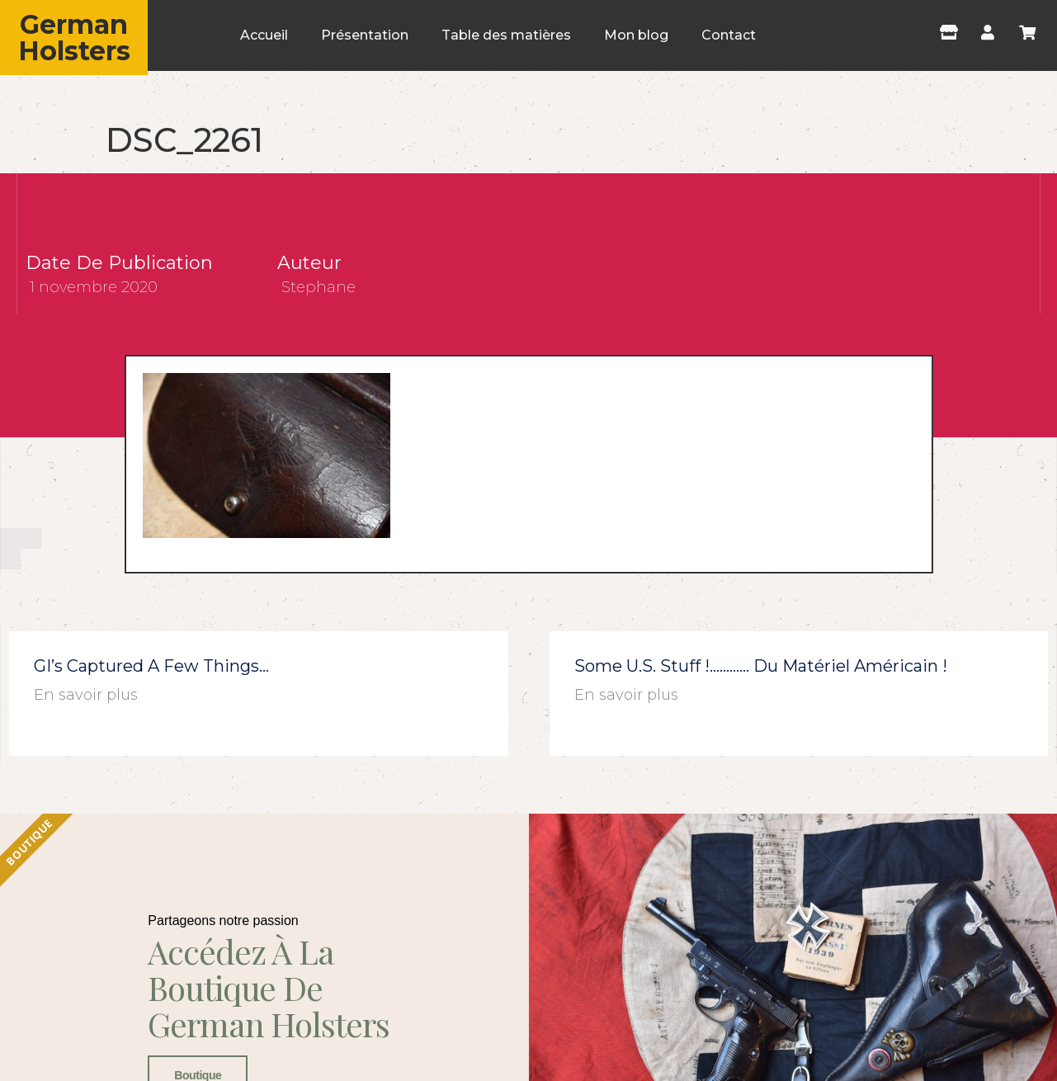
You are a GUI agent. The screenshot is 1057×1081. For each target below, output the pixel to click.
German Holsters (74, 37)
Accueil (264, 35)
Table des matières (506, 35)
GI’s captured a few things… (151, 666)
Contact (728, 35)
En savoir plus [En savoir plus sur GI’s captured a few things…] (86, 695)
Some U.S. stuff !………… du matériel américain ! (760, 666)
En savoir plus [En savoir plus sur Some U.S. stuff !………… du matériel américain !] (626, 695)
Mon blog (636, 35)
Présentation (364, 35)
